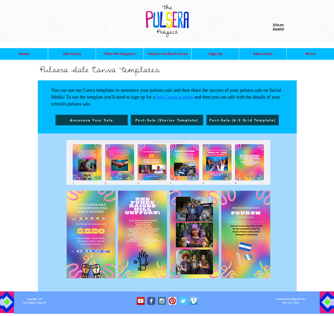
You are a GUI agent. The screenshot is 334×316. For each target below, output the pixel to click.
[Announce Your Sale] (92, 120)
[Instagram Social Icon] (162, 301)
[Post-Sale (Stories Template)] (167, 120)
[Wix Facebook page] (151, 301)
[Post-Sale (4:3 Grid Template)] (243, 120)
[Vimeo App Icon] (194, 301)
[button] (72, 54)
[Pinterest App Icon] (172, 301)
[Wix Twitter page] (183, 301)
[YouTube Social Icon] (141, 301)
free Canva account (174, 97)
